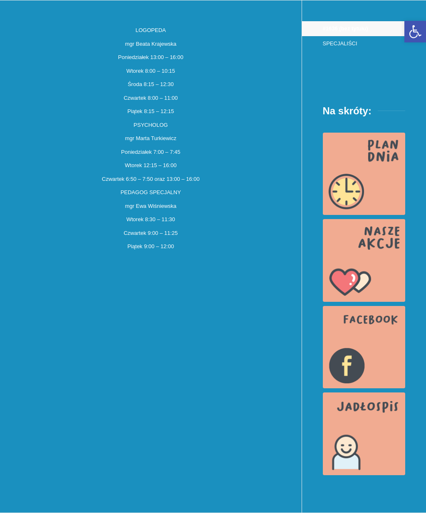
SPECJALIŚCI (340, 43)
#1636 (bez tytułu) (345, 28)
